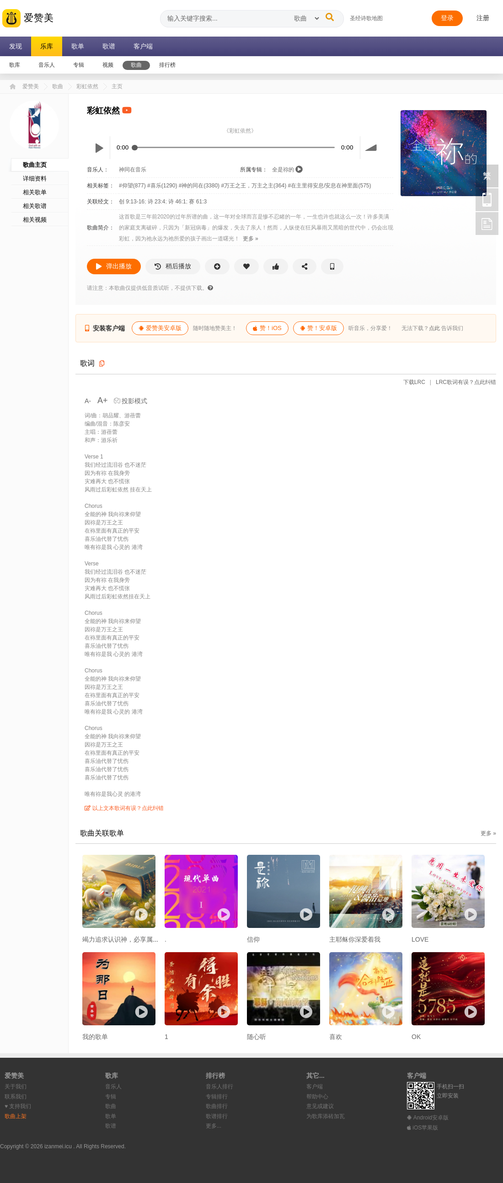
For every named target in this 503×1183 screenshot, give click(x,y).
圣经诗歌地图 (366, 18)
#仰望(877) (133, 185)
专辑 (110, 1096)
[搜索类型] (306, 18)
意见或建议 (320, 1106)
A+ (102, 400)
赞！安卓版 (318, 328)
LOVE (420, 939)
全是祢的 (283, 169)
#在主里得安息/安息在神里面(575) (329, 185)
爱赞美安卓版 (160, 328)
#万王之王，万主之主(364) (254, 185)
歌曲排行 (217, 1106)
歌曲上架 (16, 1116)
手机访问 (487, 199)
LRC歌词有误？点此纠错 (465, 382)
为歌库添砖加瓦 (325, 1116)
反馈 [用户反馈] (487, 223)
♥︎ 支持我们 (18, 1106)
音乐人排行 (219, 1086)
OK (416, 1036)
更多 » (250, 238)
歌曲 (57, 86)
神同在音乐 (132, 169)
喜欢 (335, 1036)
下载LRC (414, 382)
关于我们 (16, 1086)
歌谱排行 (217, 1116)
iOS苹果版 (422, 1127)
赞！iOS (267, 328)
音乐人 (113, 1086)
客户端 (314, 1086)
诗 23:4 (157, 201)
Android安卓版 (428, 1117)
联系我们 (16, 1096)
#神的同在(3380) (200, 185)
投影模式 (131, 401)
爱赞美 (28, 18)
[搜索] (330, 16)
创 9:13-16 (131, 201)
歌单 (110, 1116)
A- (89, 401)
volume (371, 147)
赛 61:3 (198, 201)
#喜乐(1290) (163, 185)
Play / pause (98, 147)
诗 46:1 (177, 201)
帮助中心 (317, 1096)
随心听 (256, 1036)
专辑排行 (217, 1096)
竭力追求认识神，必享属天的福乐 (130, 939)
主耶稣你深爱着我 (354, 939)
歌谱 (110, 1126)
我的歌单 (95, 1036)
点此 (434, 328)
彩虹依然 (87, 86)
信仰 (253, 939)
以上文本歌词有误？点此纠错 (124, 808)
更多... (213, 1126)
